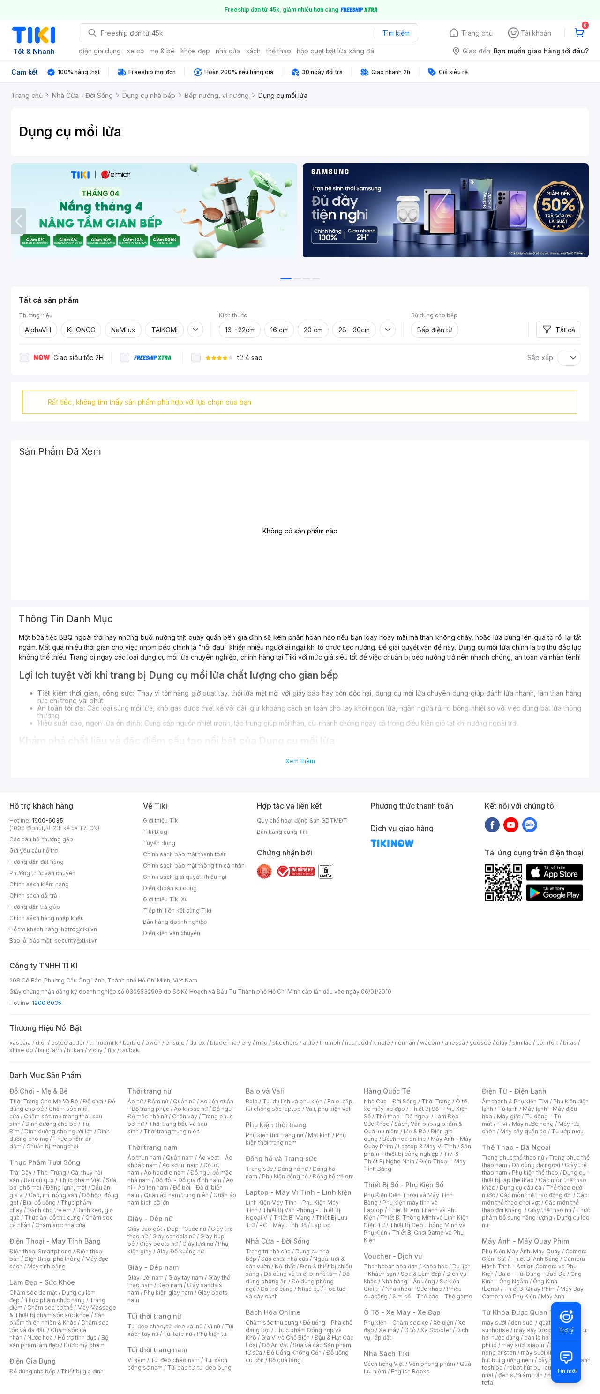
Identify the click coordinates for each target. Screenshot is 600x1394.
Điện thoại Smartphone (40, 1251)
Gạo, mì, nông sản (53, 1195)
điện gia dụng (100, 51)
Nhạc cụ (309, 1288)
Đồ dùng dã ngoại (536, 1165)
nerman (405, 1042)
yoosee (480, 1042)
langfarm (50, 1050)
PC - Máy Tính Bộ (283, 1225)
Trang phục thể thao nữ (513, 1157)
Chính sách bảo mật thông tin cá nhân (194, 865)
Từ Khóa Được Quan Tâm (522, 1312)
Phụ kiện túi (212, 1333)
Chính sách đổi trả (33, 895)
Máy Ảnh (552, 1296)
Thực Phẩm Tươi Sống (44, 1162)
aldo (309, 1042)
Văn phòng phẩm (432, 1363)
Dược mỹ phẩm (84, 1345)
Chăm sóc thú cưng (272, 1322)
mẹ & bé (162, 51)
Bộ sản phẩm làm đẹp (58, 1341)
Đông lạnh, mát (66, 1187)
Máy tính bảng (46, 1266)
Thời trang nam (152, 1147)
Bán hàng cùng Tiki (283, 831)
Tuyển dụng (159, 843)
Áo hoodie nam (165, 1172)
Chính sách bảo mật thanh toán (185, 854)
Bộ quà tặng (285, 1360)
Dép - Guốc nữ (186, 1228)
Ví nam (137, 1360)
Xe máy (389, 1330)
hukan (75, 1050)
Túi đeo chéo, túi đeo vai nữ (165, 1326)
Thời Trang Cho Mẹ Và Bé (43, 1101)
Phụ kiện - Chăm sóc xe (396, 1322)
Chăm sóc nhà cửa (60, 1225)
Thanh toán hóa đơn (391, 1266)
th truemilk (104, 1042)
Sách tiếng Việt (384, 1363)
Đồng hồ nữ (293, 1168)
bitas (570, 1042)
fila (111, 1050)
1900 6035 (46, 1002)
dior (41, 1042)
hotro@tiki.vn (79, 929)
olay (502, 1042)
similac (522, 1042)
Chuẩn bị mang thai (52, 1146)
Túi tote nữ (177, 1333)
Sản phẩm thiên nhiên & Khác (57, 1319)
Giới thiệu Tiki (161, 820)
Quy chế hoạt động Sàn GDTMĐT (302, 820)
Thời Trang (436, 1101)
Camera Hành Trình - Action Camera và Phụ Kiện (533, 1266)
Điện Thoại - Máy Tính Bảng (55, 1241)
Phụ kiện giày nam (168, 1292)
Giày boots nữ (159, 1243)
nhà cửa (228, 51)
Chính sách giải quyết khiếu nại (184, 876)
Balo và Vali (265, 1091)
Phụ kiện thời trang (276, 1125)
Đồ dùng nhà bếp (32, 1371)
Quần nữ (184, 1101)
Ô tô (410, 1330)
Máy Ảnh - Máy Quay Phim (525, 1241)
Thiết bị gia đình (82, 1371)
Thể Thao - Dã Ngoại (516, 1147)
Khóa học (435, 1266)
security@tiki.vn (76, 940)
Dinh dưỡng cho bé (51, 1123)
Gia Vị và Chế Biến (285, 1337)
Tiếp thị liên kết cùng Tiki (177, 910)
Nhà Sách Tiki (387, 1353)
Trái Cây (20, 1172)
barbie (132, 1042)
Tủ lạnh (508, 1108)
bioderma (223, 1042)
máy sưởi (494, 1322)
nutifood (356, 1042)
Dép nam (170, 1285)
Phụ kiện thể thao (535, 1172)
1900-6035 (47, 820)
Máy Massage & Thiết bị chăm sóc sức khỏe (62, 1311)
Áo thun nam (144, 1157)
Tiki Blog (155, 831)
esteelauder (68, 1042)
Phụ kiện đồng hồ (285, 1176)
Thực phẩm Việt (80, 1180)
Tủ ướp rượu (567, 1131)
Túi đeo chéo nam (175, 1360)
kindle (381, 1042)
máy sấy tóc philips (540, 1330)
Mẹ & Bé (415, 1131)
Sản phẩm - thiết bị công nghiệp (417, 1150)
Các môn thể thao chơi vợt (534, 1199)
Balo (252, 1101)
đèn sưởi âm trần (520, 1375)
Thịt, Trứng (51, 1172)
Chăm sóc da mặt (33, 1292)
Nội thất (285, 1266)
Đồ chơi (93, 1101)
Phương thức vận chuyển (42, 873)
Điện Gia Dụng (32, 1361)
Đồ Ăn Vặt (275, 1345)
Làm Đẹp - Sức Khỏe (42, 1282)
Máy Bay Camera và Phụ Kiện (533, 1292)
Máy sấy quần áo (523, 1131)
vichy (95, 1050)
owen (153, 1042)
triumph (330, 1042)
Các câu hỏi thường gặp (41, 839)
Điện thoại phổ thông (52, 1258)
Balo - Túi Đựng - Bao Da (532, 1273)
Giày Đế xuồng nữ (180, 1251)
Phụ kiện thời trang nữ (274, 1135)
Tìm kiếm (396, 33)
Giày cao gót (145, 1228)
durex (197, 1042)
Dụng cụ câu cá (520, 1187)
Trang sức (259, 1168)
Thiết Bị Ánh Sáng (535, 1258)
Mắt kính (319, 1135)
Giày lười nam (146, 1277)
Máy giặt (508, 1116)
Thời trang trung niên (171, 1131)
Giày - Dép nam (153, 1267)
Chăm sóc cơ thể (50, 1307)
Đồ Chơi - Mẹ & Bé (38, 1091)
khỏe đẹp (195, 51)
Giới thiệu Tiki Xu (165, 899)
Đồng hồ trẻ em (333, 1176)
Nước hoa (40, 1337)
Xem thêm (300, 760)
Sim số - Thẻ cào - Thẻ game (432, 1296)
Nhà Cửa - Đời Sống (278, 1241)
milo (262, 1042)
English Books (410, 1371)
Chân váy (184, 1116)
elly (246, 1042)
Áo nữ (135, 1101)
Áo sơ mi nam (180, 1165)
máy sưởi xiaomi (543, 1352)
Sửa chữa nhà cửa (284, 1258)
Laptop (321, 1225)
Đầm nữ (158, 1101)
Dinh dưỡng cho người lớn (58, 1131)
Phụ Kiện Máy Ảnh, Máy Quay (521, 1251)
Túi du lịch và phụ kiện (292, 1101)
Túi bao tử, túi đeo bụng (199, 1367)
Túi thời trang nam (157, 1350)
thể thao (278, 51)
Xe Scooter (435, 1330)
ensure (175, 1042)
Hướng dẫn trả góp (34, 906)
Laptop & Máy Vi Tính (427, 1146)
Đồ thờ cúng (277, 1288)
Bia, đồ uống (39, 1202)
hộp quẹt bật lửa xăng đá (335, 51)
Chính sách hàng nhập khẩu (46, 918)
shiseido (21, 1050)
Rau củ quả (39, 1180)
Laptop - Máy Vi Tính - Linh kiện (299, 1192)
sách (253, 51)
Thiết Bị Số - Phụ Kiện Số (403, 1185)
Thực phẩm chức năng (54, 1300)
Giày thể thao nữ (549, 1210)
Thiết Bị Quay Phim (529, 1288)
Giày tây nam (185, 1277)
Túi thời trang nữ (154, 1316)
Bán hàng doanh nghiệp (175, 921)
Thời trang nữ (150, 1091)
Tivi (502, 1123)
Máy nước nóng (533, 1123)
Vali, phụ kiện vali (329, 1108)
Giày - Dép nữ (150, 1218)
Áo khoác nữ (191, 1108)
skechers (285, 1042)
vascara (20, 1042)
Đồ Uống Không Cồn (294, 1352)
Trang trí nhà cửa (268, 1251)
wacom (430, 1042)
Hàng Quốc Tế (387, 1091)
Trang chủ (477, 33)
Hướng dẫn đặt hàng (36, 861)
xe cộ (135, 51)
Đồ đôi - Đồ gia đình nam (188, 1180)
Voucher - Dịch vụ (393, 1256)
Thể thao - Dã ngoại (402, 1116)
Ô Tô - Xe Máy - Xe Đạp (402, 1312)
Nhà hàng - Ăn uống (408, 1281)
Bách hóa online (404, 1138)
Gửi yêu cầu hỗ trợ (33, 850)
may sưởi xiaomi (524, 1345)
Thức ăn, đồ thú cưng (52, 1217)
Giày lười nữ (197, 1243)
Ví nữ (213, 1326)
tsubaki (130, 1050)
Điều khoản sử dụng (170, 888)
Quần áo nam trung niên (176, 1195)
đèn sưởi (522, 1322)
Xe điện (443, 1322)
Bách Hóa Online (273, 1312)
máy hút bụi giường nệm (531, 1356)
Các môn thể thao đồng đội (536, 1195)
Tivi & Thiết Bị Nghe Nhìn (411, 1157)
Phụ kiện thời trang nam (296, 1139)
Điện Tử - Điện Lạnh (514, 1091)
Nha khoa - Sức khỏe (413, 1288)
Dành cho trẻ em (49, 1210)
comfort (547, 1042)
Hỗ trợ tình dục (77, 1337)
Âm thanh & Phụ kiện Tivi (515, 1101)
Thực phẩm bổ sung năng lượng (536, 1214)
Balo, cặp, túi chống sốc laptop (300, 1105)
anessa (455, 1042)
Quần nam (180, 1157)
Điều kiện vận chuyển (171, 933)
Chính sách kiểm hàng (39, 884)
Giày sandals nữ (173, 1236)
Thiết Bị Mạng (292, 1217)
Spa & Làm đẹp (421, 1273)
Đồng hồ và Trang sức (281, 1158)
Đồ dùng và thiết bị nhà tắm (301, 1273)
